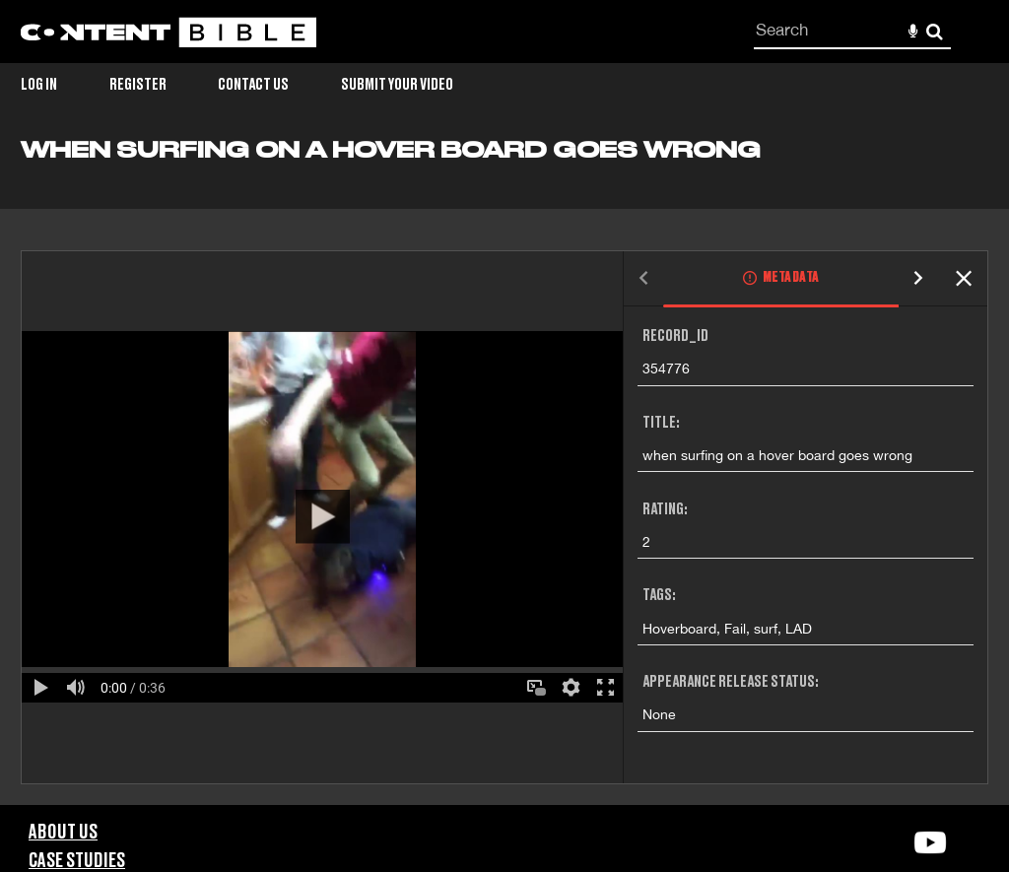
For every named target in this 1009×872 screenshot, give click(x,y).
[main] (504, 471)
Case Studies (77, 861)
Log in (39, 85)
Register (138, 85)
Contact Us (253, 85)
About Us (63, 832)
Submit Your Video (397, 85)
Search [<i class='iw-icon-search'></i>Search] (934, 31)
